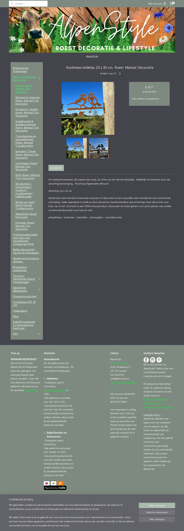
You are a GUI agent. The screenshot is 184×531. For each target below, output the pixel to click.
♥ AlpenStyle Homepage (20, 69)
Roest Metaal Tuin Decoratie (26, 78)
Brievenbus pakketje (55, 390)
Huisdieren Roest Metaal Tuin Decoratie (26, 166)
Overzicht (56, 168)
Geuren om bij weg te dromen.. (26, 259)
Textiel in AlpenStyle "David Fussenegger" (26, 279)
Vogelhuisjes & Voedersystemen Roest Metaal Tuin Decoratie (27, 126)
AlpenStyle (92, 56)
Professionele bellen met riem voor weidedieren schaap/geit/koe (25, 239)
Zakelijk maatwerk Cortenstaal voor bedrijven (24, 325)
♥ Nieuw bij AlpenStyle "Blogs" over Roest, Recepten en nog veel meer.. (158, 403)
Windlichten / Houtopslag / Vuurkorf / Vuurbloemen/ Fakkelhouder (24, 190)
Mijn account (157, 3)
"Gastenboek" (31, 390)
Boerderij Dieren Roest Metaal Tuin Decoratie (27, 154)
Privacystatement (53, 507)
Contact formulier (119, 363)
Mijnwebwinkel (119, 525)
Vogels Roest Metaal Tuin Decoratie (23, 89)
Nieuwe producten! (24, 296)
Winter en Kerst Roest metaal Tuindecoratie (25, 205)
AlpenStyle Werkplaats (26, 289)
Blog (16, 316)
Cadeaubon (20, 310)
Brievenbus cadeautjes (20, 268)
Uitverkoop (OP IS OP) (24, 303)
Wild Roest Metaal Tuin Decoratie (27, 176)
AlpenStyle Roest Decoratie (26, 215)
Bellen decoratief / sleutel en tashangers (26, 251)
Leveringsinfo (51, 495)
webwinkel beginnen (95, 525)
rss (86, 525)
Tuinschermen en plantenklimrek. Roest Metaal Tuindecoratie (25, 140)
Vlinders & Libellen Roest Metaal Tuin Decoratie (27, 112)
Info (26, 333)
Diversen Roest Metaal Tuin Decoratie (25, 226)
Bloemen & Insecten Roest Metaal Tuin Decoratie (27, 100)
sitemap (81, 525)
